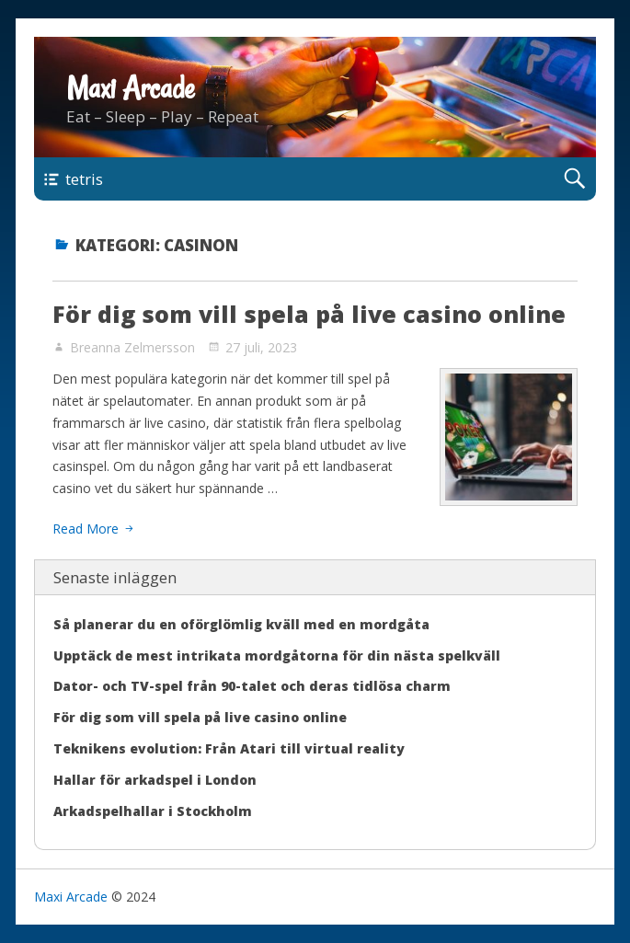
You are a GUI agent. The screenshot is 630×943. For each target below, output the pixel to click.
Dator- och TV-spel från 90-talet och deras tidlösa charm (252, 686)
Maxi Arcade (130, 88)
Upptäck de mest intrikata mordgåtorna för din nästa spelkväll (276, 655)
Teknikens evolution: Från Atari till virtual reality (229, 748)
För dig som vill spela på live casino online (309, 313)
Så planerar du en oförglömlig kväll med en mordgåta (241, 624)
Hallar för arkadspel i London (155, 779)
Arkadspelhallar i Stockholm (152, 811)
